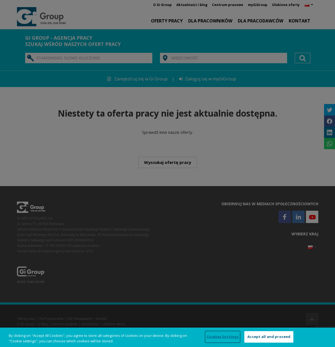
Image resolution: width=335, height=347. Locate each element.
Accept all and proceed (268, 336)
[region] (167, 337)
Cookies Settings (223, 336)
